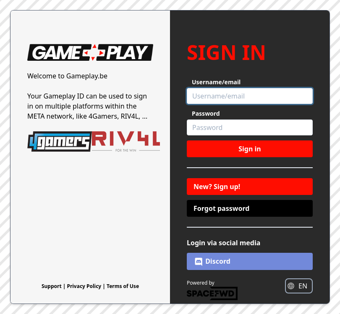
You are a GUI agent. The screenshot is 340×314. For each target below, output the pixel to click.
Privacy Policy (84, 286)
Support (52, 286)
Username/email (216, 82)
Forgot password (221, 208)
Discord (212, 262)
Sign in (249, 148)
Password (206, 113)
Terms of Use (123, 286)
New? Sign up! (217, 186)
